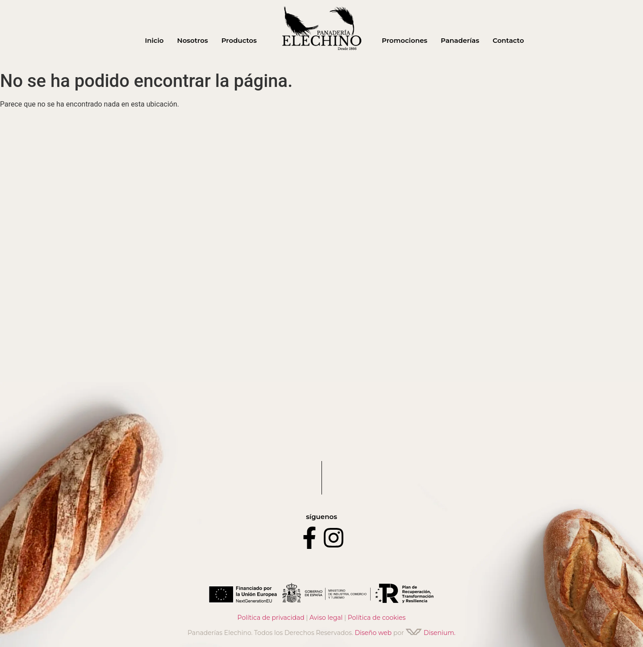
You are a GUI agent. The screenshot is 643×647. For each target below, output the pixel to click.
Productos (239, 40)
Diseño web (373, 633)
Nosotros (192, 40)
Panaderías (460, 40)
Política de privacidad (271, 618)
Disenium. (430, 633)
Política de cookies (377, 618)
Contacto (508, 40)
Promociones (404, 40)
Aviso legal (325, 618)
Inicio (154, 40)
